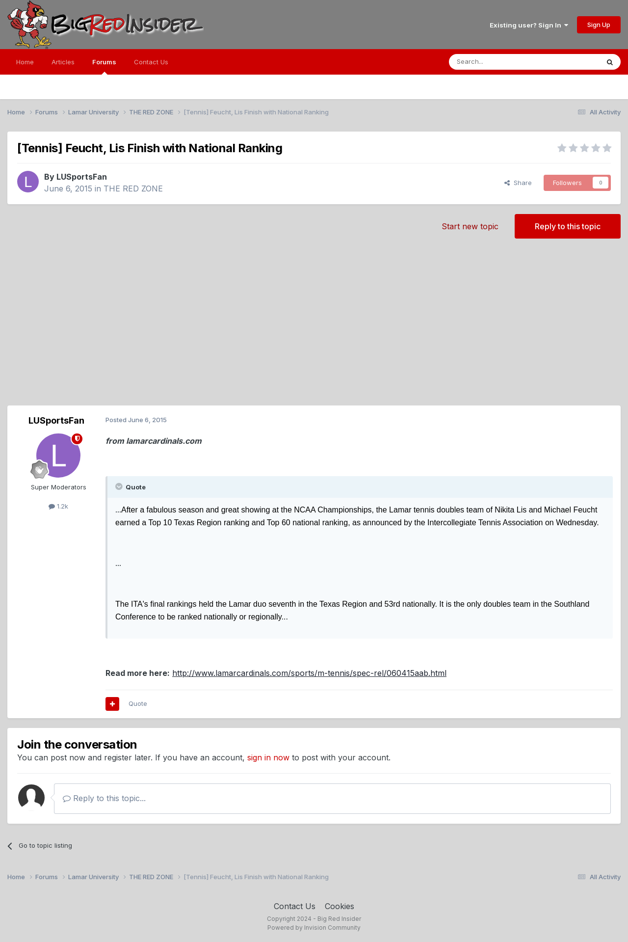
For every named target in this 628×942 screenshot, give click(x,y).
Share (518, 183)
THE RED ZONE (133, 188)
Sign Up (598, 24)
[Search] (499, 62)
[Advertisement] (314, 327)
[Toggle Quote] (119, 486)
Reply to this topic (568, 226)
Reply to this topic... (104, 798)
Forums (104, 66)
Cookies (339, 906)
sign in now (268, 757)
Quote (138, 703)
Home (25, 62)
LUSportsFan (81, 177)
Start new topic (470, 226)
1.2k (58, 506)
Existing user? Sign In (529, 25)
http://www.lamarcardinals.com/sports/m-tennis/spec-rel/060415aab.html (309, 673)
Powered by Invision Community (314, 927)
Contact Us (151, 62)
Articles (63, 62)
